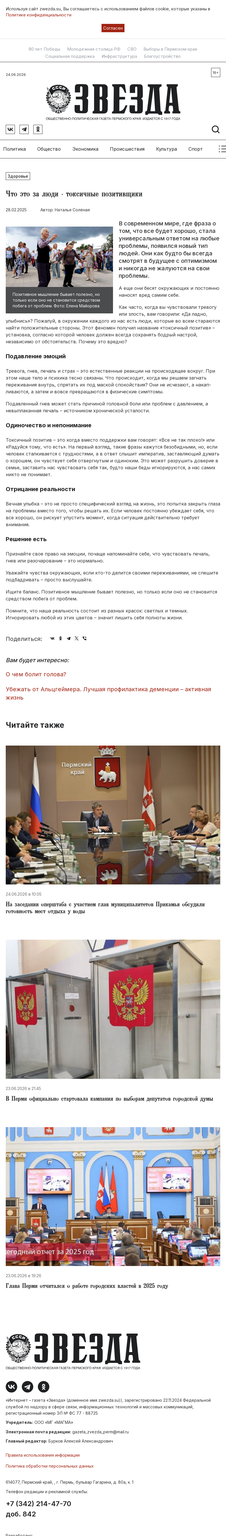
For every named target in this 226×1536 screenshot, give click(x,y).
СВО (132, 49)
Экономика (85, 147)
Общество (49, 147)
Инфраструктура (119, 56)
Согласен (113, 28)
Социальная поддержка (70, 56)
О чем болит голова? (36, 672)
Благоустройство (162, 56)
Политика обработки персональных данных (50, 1463)
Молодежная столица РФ (93, 49)
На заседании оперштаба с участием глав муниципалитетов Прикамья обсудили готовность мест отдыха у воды (105, 906)
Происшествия (127, 147)
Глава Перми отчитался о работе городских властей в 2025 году (87, 1284)
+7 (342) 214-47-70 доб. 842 (38, 1507)
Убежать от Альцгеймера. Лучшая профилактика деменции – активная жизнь (108, 691)
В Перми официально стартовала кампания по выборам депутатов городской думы (109, 1097)
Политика (14, 147)
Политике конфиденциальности (38, 15)
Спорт (195, 147)
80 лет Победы (44, 49)
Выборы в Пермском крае (170, 49)
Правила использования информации (43, 1452)
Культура (166, 147)
